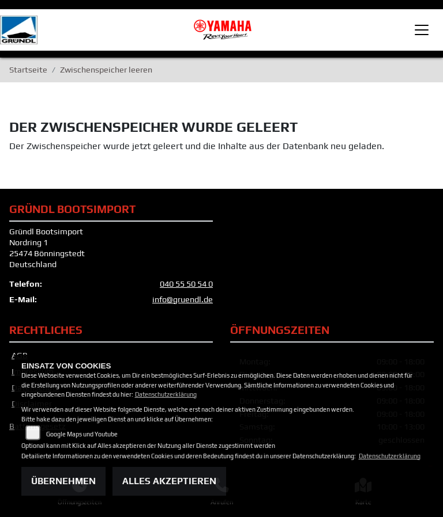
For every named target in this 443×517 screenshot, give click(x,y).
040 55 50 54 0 (186, 283)
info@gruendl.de (182, 299)
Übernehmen (63, 481)
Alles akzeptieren (169, 481)
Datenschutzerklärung (166, 394)
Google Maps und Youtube (82, 434)
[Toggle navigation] (421, 30)
